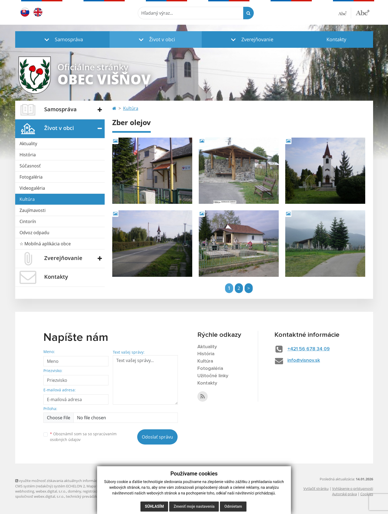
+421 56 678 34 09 (308, 349)
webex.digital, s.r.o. (51, 491)
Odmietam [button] (233, 506)
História (28, 155)
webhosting (24, 491)
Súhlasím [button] (154, 506)
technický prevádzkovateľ (86, 496)
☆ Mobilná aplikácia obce (45, 244)
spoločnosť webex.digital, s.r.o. (39, 496)
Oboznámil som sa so (83, 436)
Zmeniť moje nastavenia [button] (194, 506)
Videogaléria (32, 188)
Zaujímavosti (33, 210)
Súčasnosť (30, 166)
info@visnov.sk (303, 360)
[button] (62, 39)
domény (74, 491)
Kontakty (336, 39)
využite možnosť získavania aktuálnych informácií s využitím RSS (69, 480)
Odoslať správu (157, 437)
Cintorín (28, 221)
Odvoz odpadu (34, 233)
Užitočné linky (212, 375)
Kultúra (27, 199)
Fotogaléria (31, 177)
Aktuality (28, 144)
